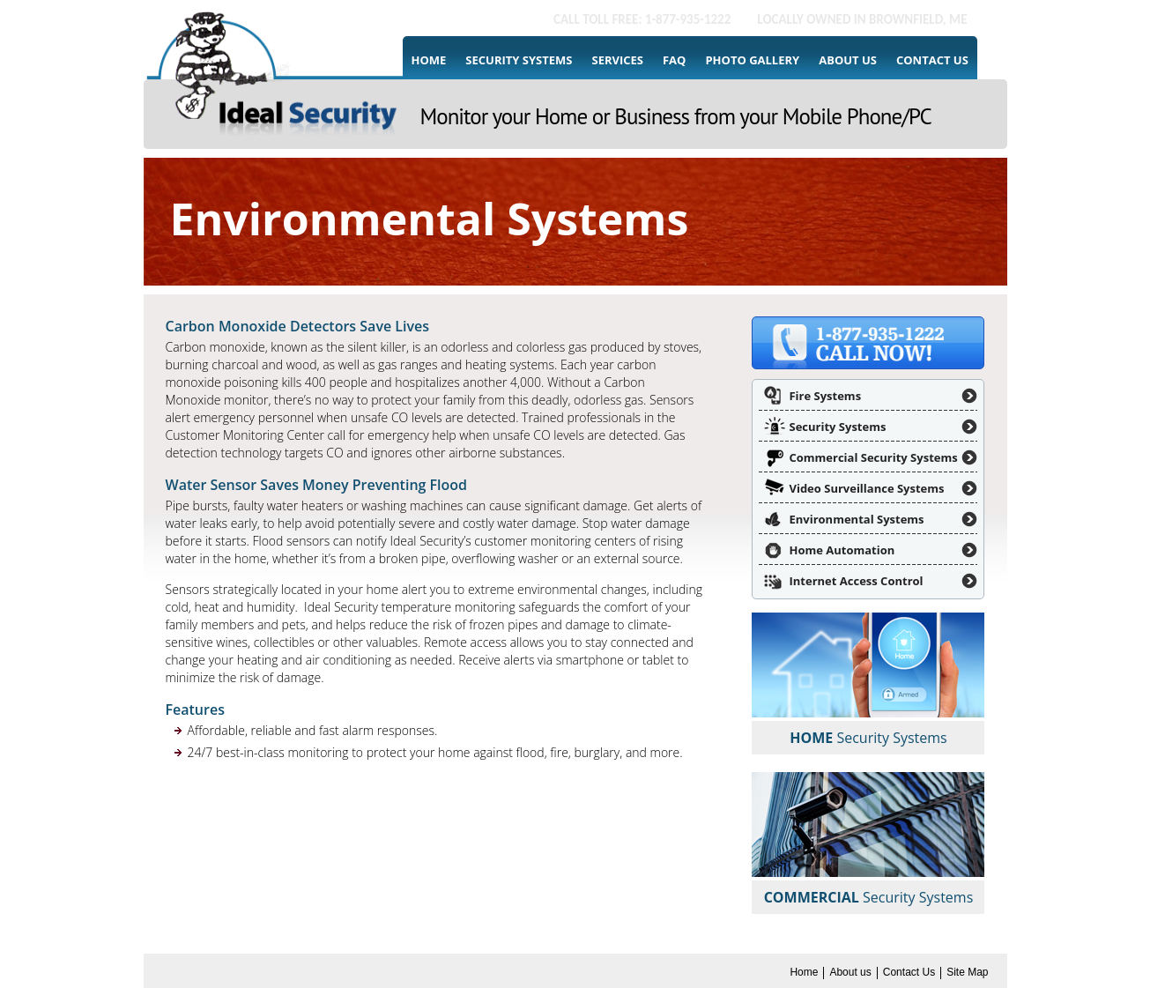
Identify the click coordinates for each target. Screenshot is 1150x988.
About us (848, 60)
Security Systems (518, 60)
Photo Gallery (752, 60)
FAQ (674, 60)
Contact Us (932, 60)
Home (429, 60)
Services (617, 60)
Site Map (967, 972)
